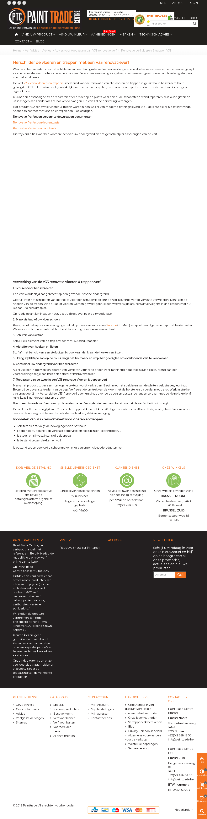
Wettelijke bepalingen (142, 744)
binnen (44, 584)
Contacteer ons (101, 718)
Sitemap (21, 722)
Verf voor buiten (64, 722)
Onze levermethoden (142, 717)
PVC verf (31, 592)
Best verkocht (62, 713)
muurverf (38, 588)
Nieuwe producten (66, 709)
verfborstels (21, 604)
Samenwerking (138, 748)
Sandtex (18, 630)
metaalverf (20, 596)
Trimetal (18, 626)
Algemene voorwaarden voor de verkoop (143, 737)
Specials (58, 705)
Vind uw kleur (72, 34)
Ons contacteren (27, 709)
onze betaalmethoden (142, 713)
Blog (40, 41)
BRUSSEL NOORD (173, 496)
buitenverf (24, 588)
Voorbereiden (62, 727)
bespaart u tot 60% (36, 571)
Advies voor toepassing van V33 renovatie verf (86, 50)
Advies (46, 50)
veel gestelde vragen (27, 664)
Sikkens (37, 626)
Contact (22, 41)
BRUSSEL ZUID (173, 510)
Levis (43, 622)
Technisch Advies (155, 34)
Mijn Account (99, 705)
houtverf (18, 592)
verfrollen (36, 604)
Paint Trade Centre (25, 545)
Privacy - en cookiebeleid (144, 731)
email (118, 500)
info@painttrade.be (181, 739)
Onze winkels (24, 705)
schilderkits (20, 608)
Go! (180, 574)
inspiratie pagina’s (36, 647)
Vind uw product (37, 34)
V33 (27, 626)
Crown (47, 626)
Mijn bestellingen (102, 709)
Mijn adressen (99, 713)
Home (17, 50)
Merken (126, 34)
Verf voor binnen (64, 718)
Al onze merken (64, 736)
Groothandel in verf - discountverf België (140, 707)
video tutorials (30, 660)
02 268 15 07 (125, 19)
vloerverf (35, 596)
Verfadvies (32, 50)
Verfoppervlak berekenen (144, 722)
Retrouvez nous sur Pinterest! (80, 547)
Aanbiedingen (103, 33)
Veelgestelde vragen (29, 718)
